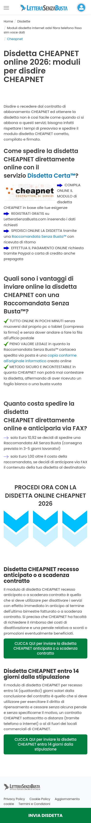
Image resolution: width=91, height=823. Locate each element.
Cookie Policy (40, 799)
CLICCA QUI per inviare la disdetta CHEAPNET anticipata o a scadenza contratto (46, 648)
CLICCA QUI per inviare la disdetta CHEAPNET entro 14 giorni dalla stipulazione (45, 744)
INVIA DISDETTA (45, 815)
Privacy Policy (14, 799)
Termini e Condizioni (34, 804)
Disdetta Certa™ (51, 176)
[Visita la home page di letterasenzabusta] (45, 7)
